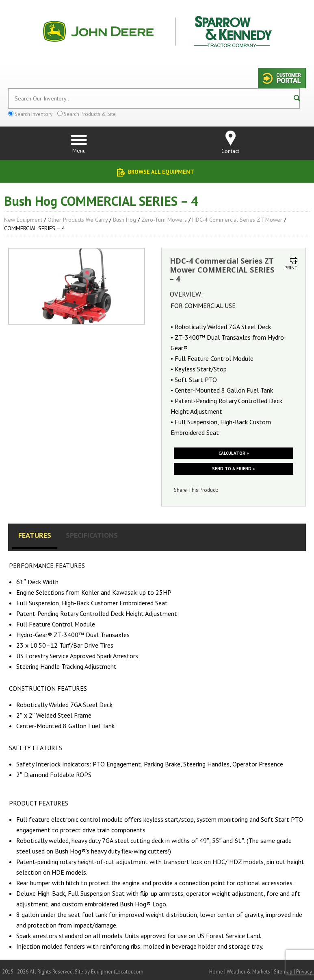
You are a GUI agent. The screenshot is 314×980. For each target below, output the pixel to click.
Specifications (92, 535)
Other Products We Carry (78, 219)
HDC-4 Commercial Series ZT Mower (237, 219)
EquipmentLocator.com (117, 971)
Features (34, 535)
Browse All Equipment (161, 171)
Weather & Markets (248, 971)
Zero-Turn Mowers (164, 219)
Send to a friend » (233, 468)
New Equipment (23, 219)
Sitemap (283, 971)
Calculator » (234, 453)
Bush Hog (124, 219)
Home (216, 971)
